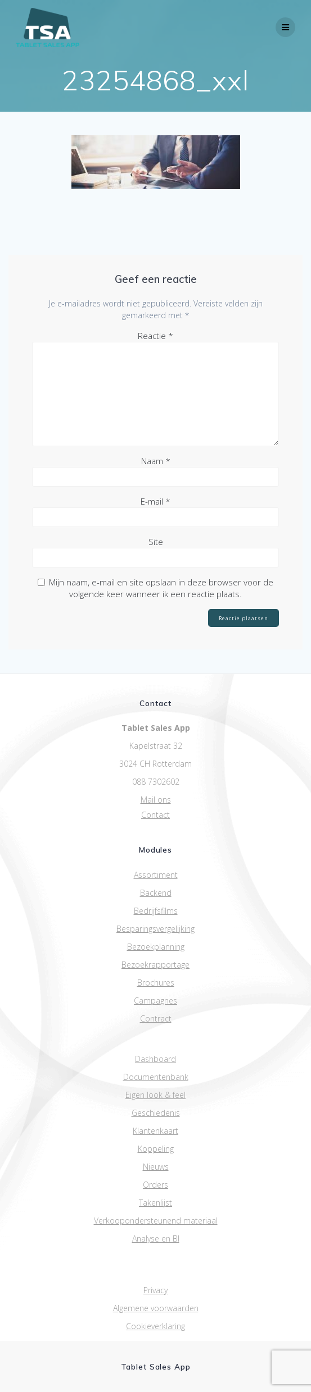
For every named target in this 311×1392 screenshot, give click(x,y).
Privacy (155, 1290)
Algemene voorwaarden (156, 1308)
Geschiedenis (156, 1112)
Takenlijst (155, 1202)
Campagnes (155, 1000)
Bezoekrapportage (155, 964)
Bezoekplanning (155, 946)
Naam (155, 460)
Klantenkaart (155, 1130)
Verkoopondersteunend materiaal (156, 1220)
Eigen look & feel (155, 1094)
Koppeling (156, 1148)
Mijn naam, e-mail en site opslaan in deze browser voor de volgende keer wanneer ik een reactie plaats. (161, 587)
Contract (156, 1018)
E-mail (155, 501)
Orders (155, 1184)
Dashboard (155, 1059)
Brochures (155, 982)
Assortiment (156, 874)
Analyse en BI (155, 1238)
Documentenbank (155, 1077)
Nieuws (156, 1166)
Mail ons (156, 799)
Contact (155, 814)
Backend (156, 892)
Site (155, 541)
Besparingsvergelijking (155, 928)
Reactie (155, 335)
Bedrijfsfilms (156, 910)
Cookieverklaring (155, 1326)
